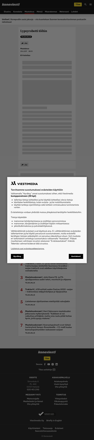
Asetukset (76, 256)
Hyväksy (17, 256)
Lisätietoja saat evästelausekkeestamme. (27, 248)
